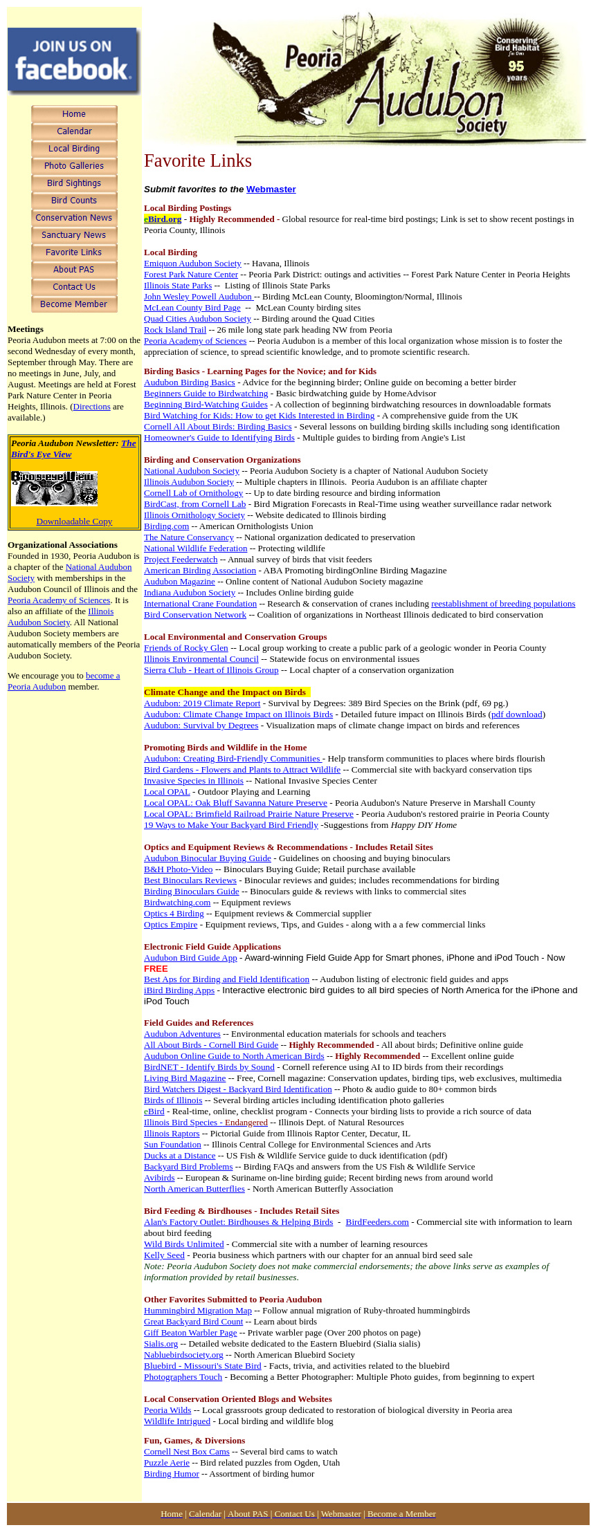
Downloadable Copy (75, 521)
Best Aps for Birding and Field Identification (226, 979)
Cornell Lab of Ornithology (193, 493)
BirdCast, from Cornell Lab (195, 504)
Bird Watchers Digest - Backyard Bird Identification (238, 1089)
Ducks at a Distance (180, 1155)
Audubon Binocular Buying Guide (207, 858)
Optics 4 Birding (174, 913)
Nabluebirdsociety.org (184, 1354)
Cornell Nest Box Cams (187, 1451)
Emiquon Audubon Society (193, 263)
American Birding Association (200, 570)
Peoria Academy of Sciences (59, 600)
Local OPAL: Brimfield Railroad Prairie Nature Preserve (249, 814)
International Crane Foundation (200, 603)
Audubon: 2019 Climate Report (202, 703)
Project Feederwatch (180, 559)
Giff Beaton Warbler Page (190, 1332)
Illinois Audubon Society (60, 616)
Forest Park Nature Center (191, 274)
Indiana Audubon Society (189, 592)
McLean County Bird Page (192, 307)
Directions (92, 406)
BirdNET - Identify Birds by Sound (209, 1067)
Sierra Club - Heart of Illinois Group (211, 670)
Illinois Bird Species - (206, 1122)
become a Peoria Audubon (64, 681)
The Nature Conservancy (189, 537)
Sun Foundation (172, 1144)
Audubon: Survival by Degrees (201, 725)
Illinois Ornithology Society (194, 515)
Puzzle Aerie (167, 1462)
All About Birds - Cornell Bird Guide (211, 1045)
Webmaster (271, 189)
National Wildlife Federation (195, 548)
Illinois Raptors (172, 1133)
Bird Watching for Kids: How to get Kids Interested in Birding (259, 415)
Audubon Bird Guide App (190, 957)
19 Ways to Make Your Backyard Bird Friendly (231, 825)
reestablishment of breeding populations (503, 603)
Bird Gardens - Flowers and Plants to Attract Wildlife (242, 769)
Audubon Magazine (179, 581)
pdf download (517, 714)
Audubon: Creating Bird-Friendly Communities (233, 758)
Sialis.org (161, 1343)
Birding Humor (171, 1473)
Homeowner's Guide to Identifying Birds (219, 437)
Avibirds (159, 1177)
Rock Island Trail (175, 329)
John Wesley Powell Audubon (198, 296)
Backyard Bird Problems (188, 1166)
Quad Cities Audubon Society (197, 318)
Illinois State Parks (178, 285)
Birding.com (166, 526)
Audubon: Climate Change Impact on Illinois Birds (238, 714)
